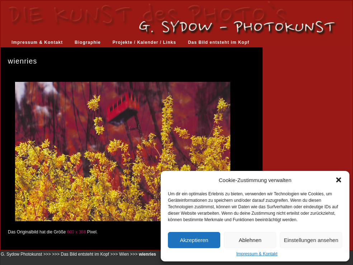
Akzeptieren (194, 240)
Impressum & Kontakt (257, 254)
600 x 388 (76, 231)
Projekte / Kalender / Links (144, 42)
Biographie (88, 42)
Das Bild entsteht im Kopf (218, 42)
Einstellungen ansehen (311, 240)
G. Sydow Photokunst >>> (26, 254)
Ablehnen (250, 240)
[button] (338, 179)
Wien (124, 254)
